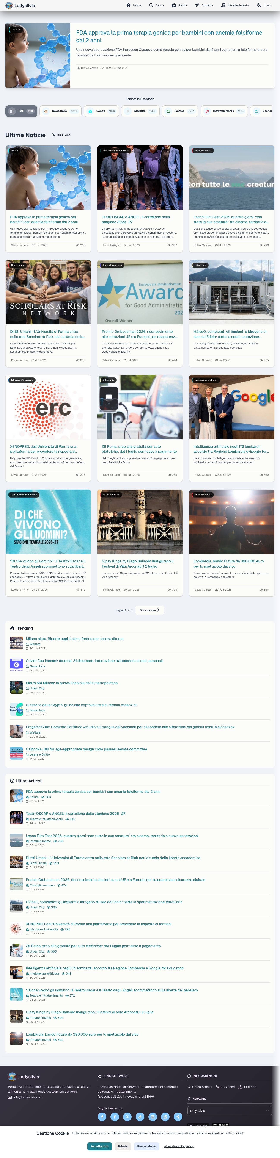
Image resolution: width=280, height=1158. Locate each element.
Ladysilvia (23, 1076)
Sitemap (247, 1087)
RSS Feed (61, 135)
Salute (179, 5)
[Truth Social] (178, 1117)
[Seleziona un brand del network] (229, 1110)
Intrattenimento (235, 5)
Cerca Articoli (199, 1087)
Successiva (150, 610)
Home (133, 5)
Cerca (156, 5)
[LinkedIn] (152, 1117)
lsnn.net (198, 1126)
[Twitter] (127, 1117)
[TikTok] (140, 1117)
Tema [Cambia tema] (264, 5)
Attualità (204, 5)
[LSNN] (165, 1117)
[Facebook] (102, 1117)
